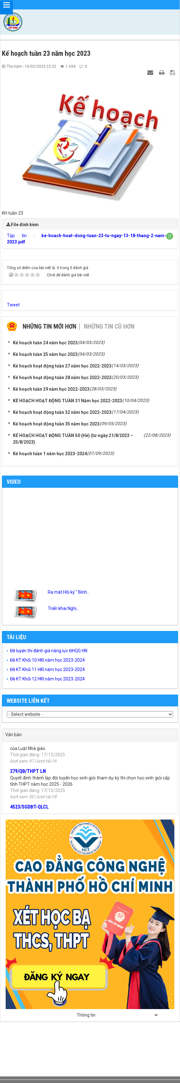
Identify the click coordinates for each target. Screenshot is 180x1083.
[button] (169, 236)
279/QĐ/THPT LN (28, 774)
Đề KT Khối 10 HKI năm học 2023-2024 (47, 660)
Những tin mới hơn (49, 326)
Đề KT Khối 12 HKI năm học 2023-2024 (47, 678)
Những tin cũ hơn (109, 326)
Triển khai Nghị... (63, 608)
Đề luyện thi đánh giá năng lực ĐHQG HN (48, 650)
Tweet (13, 304)
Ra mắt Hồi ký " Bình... (69, 592)
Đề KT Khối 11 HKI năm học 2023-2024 (47, 669)
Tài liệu (16, 637)
